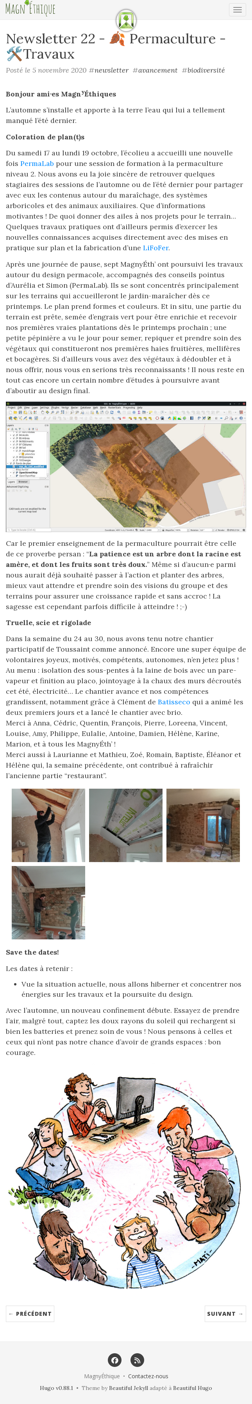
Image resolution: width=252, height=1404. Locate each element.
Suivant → (225, 1313)
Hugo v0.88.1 (56, 1388)
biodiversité (206, 70)
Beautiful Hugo (192, 1388)
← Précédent (30, 1313)
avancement (158, 70)
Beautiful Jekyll (128, 1388)
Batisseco (174, 701)
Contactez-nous (148, 1376)
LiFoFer (155, 247)
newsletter (112, 70)
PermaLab (37, 163)
